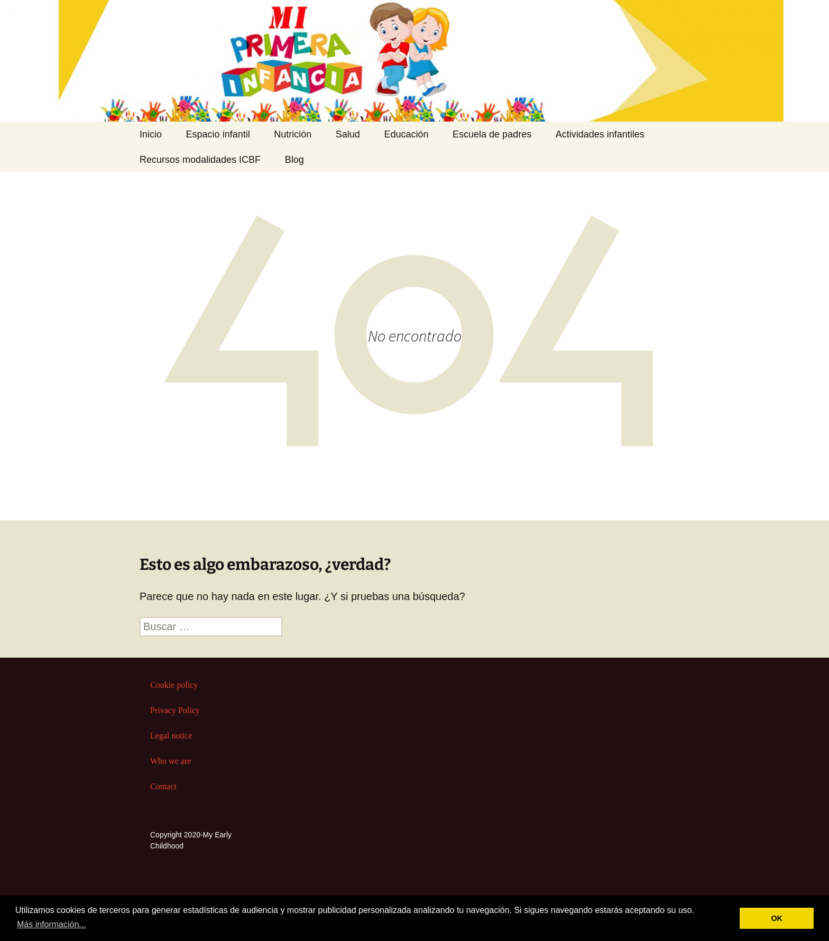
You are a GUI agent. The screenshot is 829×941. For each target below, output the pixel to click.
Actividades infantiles (600, 134)
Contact (163, 786)
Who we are (170, 761)
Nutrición (292, 134)
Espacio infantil (218, 134)
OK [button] (776, 918)
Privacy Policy (175, 710)
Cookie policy (174, 684)
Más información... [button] (51, 924)
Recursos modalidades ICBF (200, 159)
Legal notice (171, 735)
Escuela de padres (492, 134)
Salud (348, 134)
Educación (406, 134)
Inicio (151, 134)
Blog (294, 159)
